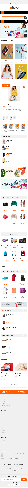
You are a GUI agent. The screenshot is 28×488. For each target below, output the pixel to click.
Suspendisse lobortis (23, 245)
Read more (3, 379)
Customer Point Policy (5, 418)
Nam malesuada (14, 258)
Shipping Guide (4, 413)
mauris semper (11, 130)
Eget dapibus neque (5, 221)
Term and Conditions (5, 420)
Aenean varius (5, 258)
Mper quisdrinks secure (11, 327)
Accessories (6, 466)
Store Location (4, 415)
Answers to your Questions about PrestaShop (20, 373)
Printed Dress (22, 208)
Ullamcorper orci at (23, 296)
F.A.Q (2, 444)
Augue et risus (9, 140)
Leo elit (7, 159)
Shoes (21, 81)
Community (3, 407)
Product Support (4, 399)
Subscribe (24, 479)
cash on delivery (23, 391)
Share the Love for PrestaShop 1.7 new (5, 373)
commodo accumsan (8, 104)
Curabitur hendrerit (14, 245)
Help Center (4, 446)
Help (23, 466)
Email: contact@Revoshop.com (8, 455)
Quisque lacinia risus (5, 245)
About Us (3, 442)
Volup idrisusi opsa (10, 314)
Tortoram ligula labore (11, 320)
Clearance (3, 434)
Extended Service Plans (6, 405)
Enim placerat (9, 146)
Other (3, 447)
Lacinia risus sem (14, 221)
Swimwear (7, 81)
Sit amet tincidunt (5, 283)
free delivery (9, 391)
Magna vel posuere (22, 283)
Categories (10, 464)
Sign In (20, 1)
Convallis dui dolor (14, 208)
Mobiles (16, 464)
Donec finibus (22, 258)
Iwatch (7, 60)
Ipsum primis (5, 296)
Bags (21, 60)
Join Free (16, 1)
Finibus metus (9, 153)
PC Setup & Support (5, 401)
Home (5, 464)
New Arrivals (4, 432)
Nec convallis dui (22, 221)
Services (3, 403)
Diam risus (14, 283)
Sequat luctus (9, 339)
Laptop (12, 466)
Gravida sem (8, 352)
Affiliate (3, 417)
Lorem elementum (5, 208)
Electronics (21, 464)
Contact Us (3, 440)
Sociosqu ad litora (14, 296)
